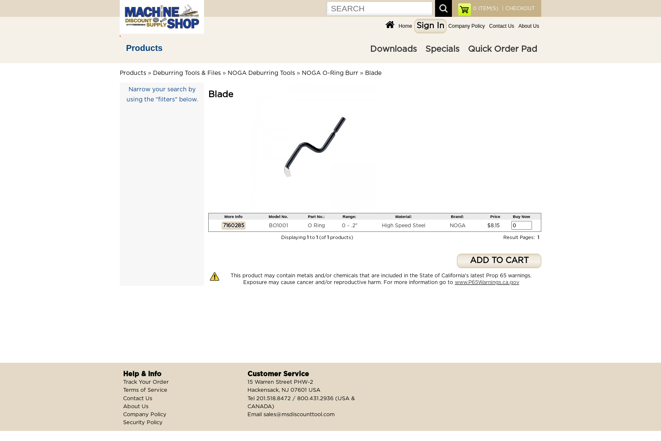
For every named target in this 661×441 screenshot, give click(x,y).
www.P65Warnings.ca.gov (487, 282)
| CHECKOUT (517, 8)
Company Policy (467, 26)
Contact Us (501, 26)
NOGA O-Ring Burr (330, 73)
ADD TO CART (499, 261)
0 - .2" (349, 225)
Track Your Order (146, 382)
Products (144, 48)
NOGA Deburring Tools (261, 73)
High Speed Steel (403, 225)
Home (405, 26)
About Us (529, 26)
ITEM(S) (485, 8)
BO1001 (278, 225)
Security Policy (143, 422)
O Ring (316, 225)
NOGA (457, 225)
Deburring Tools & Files (187, 73)
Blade (373, 73)
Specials (442, 49)
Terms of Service (145, 390)
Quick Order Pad (502, 49)
